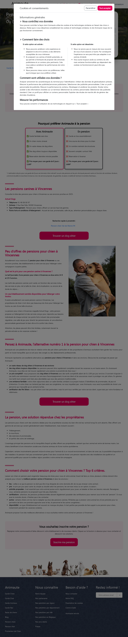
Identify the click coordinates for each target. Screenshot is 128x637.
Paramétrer (90, 8)
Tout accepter (105, 8)
